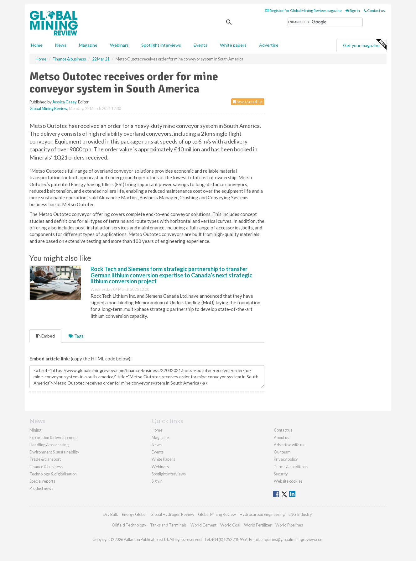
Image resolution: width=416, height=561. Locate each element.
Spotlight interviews (161, 45)
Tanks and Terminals (168, 524)
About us (281, 437)
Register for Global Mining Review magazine (303, 10)
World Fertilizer (258, 524)
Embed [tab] (45, 335)
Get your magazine (364, 44)
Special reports (42, 481)
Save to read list (248, 101)
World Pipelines (289, 524)
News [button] (60, 45)
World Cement (203, 524)
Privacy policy (286, 459)
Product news (41, 488)
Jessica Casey (64, 101)
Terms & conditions (291, 466)
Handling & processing (49, 444)
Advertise (268, 45)
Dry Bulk (110, 514)
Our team (282, 451)
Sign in (353, 10)
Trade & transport (45, 459)
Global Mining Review (48, 108)
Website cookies (288, 481)
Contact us (374, 10)
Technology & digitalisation (53, 473)
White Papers (163, 459)
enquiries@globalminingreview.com (292, 539)
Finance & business (46, 466)
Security (281, 473)
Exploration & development (53, 437)
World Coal (230, 524)
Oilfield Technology (129, 524)
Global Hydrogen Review (172, 514)
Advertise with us (289, 444)
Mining (35, 430)
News (157, 444)
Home (37, 45)
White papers (233, 45)
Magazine (88, 45)
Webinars (119, 45)
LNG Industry (300, 514)
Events (200, 45)
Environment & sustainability (54, 451)
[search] (325, 22)
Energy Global (134, 514)
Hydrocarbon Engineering (262, 514)
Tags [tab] (76, 335)
